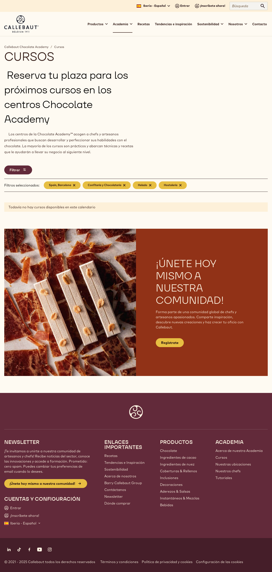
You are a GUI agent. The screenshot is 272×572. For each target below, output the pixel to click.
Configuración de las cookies (219, 562)
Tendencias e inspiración (173, 24)
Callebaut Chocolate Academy (26, 47)
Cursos (59, 47)
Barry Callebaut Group (123, 483)
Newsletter (113, 496)
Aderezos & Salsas (175, 491)
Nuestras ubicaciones (233, 464)
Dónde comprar (117, 503)
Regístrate (169, 343)
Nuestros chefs (228, 471)
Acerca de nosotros (120, 476)
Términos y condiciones (119, 562)
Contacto (259, 24)
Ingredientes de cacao (178, 457)
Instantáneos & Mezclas (179, 498)
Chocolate (168, 451)
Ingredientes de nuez (177, 464)
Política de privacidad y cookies (167, 562)
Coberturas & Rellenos (178, 471)
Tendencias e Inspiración (124, 462)
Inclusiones (169, 478)
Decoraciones (171, 484)
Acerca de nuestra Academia (239, 451)
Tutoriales (223, 478)
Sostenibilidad (116, 469)
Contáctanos (115, 490)
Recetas (143, 24)
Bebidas (166, 505)
